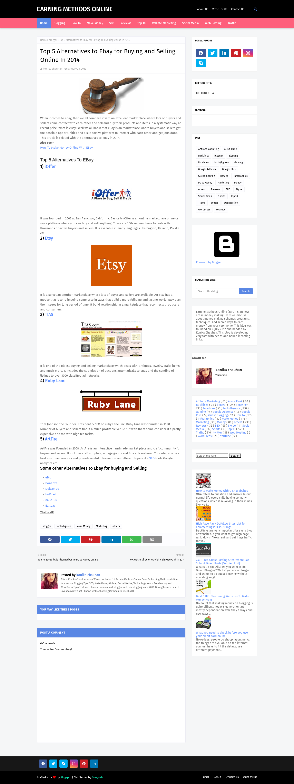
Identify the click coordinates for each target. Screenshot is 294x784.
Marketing (101, 526)
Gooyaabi (98, 777)
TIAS (49, 314)
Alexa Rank (230, 149)
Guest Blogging (206, 176)
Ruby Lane (55, 380)
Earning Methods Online (74, 9)
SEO (152, 458)
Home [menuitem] (44, 23)
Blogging (233, 155)
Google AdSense (207, 169)
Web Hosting (231, 202)
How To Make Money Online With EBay (66, 147)
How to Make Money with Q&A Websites (222, 491)
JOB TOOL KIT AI (205, 93)
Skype (239, 189)
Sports (221, 196)
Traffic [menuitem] (232, 23)
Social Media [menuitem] (190, 23)
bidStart (50, 494)
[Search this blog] (217, 291)
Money (238, 182)
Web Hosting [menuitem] (213, 23)
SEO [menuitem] (111, 23)
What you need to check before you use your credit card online (222, 634)
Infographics (241, 176)
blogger (53, 40)
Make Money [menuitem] (95, 23)
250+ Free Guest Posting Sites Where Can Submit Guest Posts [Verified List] (222, 561)
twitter (214, 202)
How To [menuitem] (76, 23)
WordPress (204, 209)
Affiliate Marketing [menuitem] (164, 23)
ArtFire (51, 439)
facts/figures (64, 526)
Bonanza (51, 483)
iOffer (49, 166)
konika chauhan (52, 68)
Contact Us (237, 9)
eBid (48, 477)
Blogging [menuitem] (59, 23)
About (217, 777)
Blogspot (65, 777)
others (116, 526)
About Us (202, 9)
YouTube (221, 209)
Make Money (83, 526)
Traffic (201, 202)
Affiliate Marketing (208, 149)
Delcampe (52, 488)
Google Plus (229, 169)
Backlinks (203, 155)
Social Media (205, 196)
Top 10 (234, 196)
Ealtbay (50, 505)
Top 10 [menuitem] (141, 23)
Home (43, 40)
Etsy (49, 238)
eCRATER (51, 500)
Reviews (215, 189)
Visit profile (221, 375)
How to (224, 176)
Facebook (203, 162)
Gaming (238, 162)
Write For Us (219, 9)
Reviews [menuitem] (125, 23)
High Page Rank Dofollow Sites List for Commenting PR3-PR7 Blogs (221, 525)
